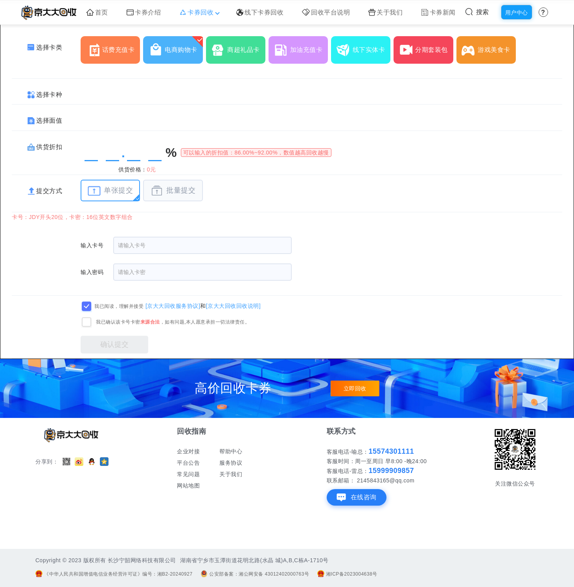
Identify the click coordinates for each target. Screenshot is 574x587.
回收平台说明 (326, 12)
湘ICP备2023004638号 (347, 574)
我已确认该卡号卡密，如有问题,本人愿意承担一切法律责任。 (173, 322)
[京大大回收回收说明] (233, 306)
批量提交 (172, 191)
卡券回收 (198, 12)
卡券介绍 (144, 12)
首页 (97, 12)
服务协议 (230, 463)
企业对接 (188, 451)
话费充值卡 (113, 46)
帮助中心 (230, 451)
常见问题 (188, 474)
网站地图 (188, 485)
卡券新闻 (438, 12)
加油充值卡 (301, 46)
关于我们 (385, 12)
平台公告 (188, 463)
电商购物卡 (175, 46)
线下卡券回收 (260, 12)
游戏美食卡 (488, 46)
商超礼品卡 (238, 46)
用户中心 (516, 12)
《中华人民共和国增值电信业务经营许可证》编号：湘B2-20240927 (114, 574)
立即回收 (355, 388)
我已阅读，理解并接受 (119, 306)
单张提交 (110, 191)
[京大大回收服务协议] (172, 306)
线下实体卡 (363, 46)
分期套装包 (426, 46)
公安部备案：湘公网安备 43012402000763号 (255, 574)
